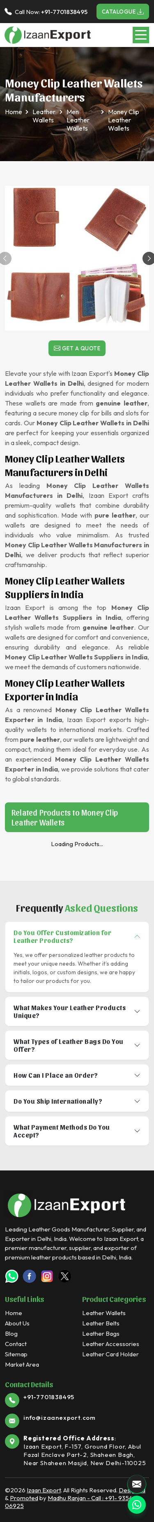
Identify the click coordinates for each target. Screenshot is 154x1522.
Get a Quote (77, 348)
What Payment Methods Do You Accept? (62, 1131)
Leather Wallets (43, 116)
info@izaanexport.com (59, 1417)
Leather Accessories (110, 1344)
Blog (11, 1333)
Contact (16, 1344)
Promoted (24, 1498)
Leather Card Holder (110, 1354)
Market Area (22, 1364)
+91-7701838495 (64, 12)
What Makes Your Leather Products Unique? (70, 1011)
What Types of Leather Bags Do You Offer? (69, 1045)
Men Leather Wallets (78, 120)
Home (13, 112)
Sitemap (16, 1354)
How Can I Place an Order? (56, 1075)
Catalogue (123, 11)
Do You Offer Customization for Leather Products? (62, 936)
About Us (17, 1323)
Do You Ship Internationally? (58, 1101)
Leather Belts (101, 1323)
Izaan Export (44, 1490)
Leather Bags (101, 1333)
